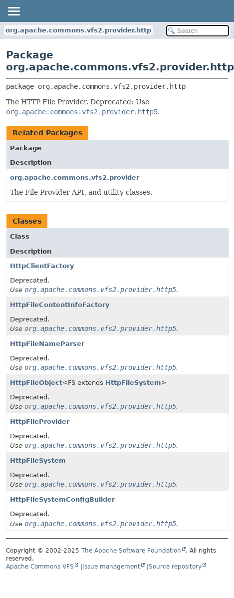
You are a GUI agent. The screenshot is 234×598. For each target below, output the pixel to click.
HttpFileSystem (133, 382)
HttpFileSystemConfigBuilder (62, 499)
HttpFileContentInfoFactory (59, 304)
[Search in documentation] (197, 30)
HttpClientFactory (42, 266)
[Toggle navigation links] (13, 11)
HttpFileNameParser (47, 343)
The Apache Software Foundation (131, 550)
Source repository (175, 566)
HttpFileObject (36, 382)
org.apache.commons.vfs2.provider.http (78, 30)
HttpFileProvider (39, 421)
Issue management (111, 566)
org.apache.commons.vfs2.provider (74, 177)
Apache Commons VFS (40, 566)
